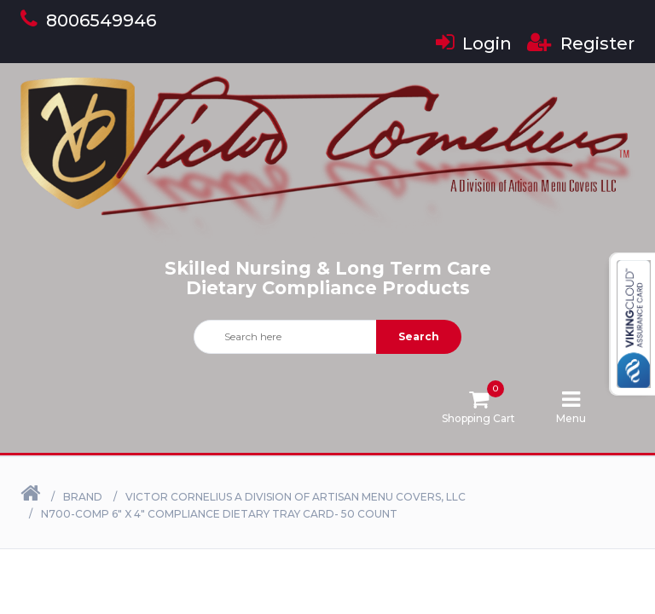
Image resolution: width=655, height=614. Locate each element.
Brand (82, 496)
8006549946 (88, 20)
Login (474, 43)
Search (418, 336)
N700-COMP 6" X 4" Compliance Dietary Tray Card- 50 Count (219, 513)
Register (581, 43)
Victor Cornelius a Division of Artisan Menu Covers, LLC (295, 496)
